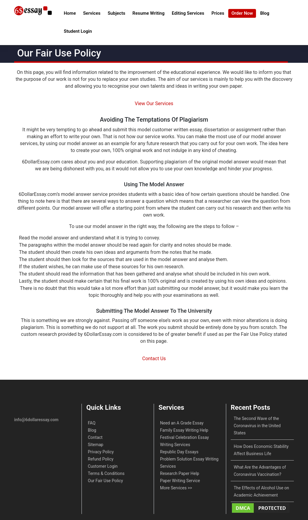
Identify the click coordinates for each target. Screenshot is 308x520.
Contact (95, 437)
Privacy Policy (101, 451)
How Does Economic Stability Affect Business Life (261, 450)
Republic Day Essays (179, 451)
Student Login (78, 31)
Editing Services (188, 13)
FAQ (91, 423)
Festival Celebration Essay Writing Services (184, 441)
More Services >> (176, 487)
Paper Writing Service (180, 480)
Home (70, 13)
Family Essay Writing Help (184, 430)
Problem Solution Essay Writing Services (189, 463)
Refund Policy (100, 459)
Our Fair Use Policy (105, 480)
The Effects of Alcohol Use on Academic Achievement (261, 491)
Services (91, 13)
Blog (264, 13)
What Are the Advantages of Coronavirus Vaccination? (260, 471)
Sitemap (95, 444)
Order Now (242, 13)
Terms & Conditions (106, 473)
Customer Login (103, 466)
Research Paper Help (179, 473)
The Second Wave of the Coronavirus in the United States (257, 425)
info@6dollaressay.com (36, 419)
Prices (217, 13)
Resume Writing (148, 13)
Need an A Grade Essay (182, 423)
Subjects (116, 13)
